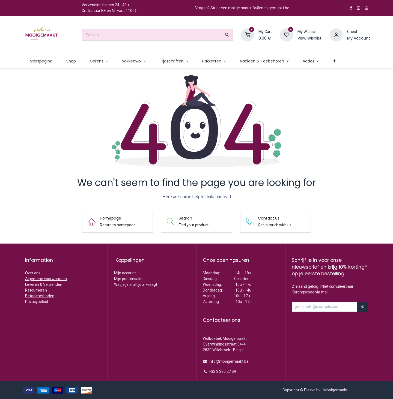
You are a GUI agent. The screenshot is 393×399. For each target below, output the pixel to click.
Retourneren (36, 290)
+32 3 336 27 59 (222, 371)
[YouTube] (366, 8)
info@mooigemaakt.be (229, 361)
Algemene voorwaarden (46, 279)
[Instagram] (358, 8)
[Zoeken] (227, 34)
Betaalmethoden (39, 296)
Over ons (32, 273)
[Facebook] (351, 8)
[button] (362, 307)
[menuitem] (41, 61)
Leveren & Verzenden (43, 284)
